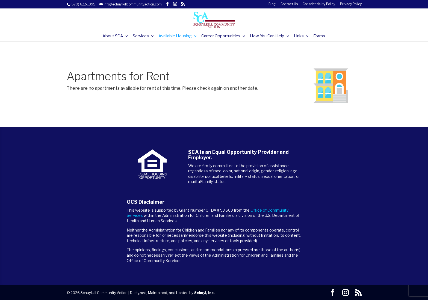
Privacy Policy (351, 4)
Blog (272, 4)
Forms (319, 36)
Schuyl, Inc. (204, 292)
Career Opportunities (220, 36)
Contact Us (289, 4)
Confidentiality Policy (319, 4)
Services (141, 36)
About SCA (112, 36)
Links (299, 36)
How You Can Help (267, 36)
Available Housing (175, 36)
